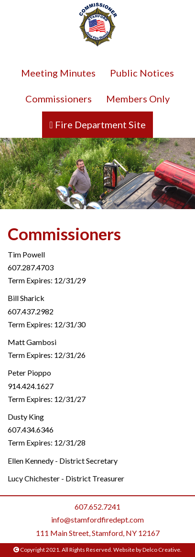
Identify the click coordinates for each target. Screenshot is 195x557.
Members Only (138, 98)
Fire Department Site (99, 124)
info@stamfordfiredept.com (97, 519)
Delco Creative (161, 549)
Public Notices (142, 72)
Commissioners (58, 98)
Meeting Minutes (58, 72)
